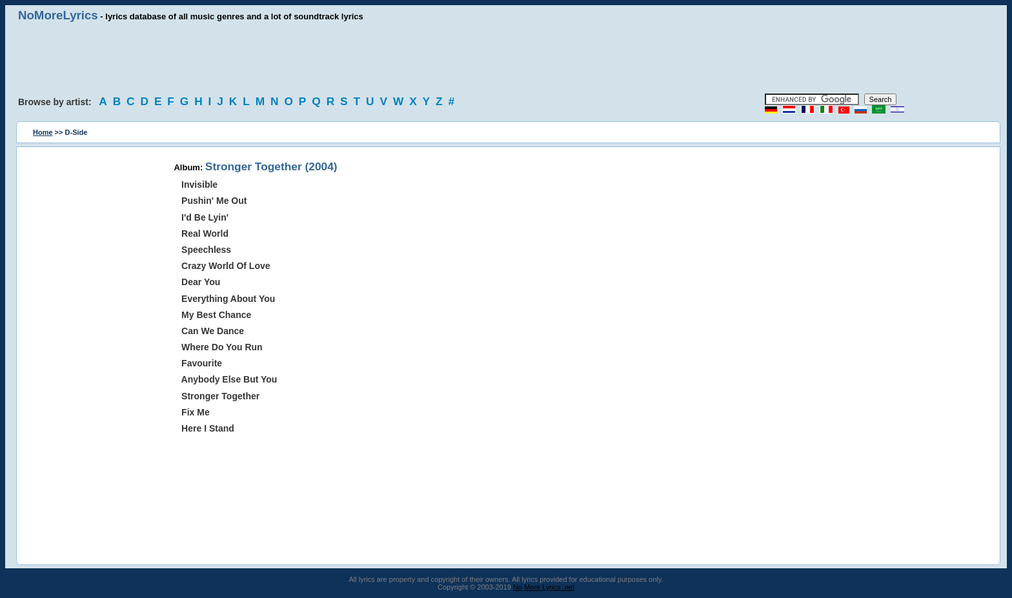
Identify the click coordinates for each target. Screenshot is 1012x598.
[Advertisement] (506, 58)
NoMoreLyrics (58, 15)
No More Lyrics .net (543, 587)
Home (43, 132)
